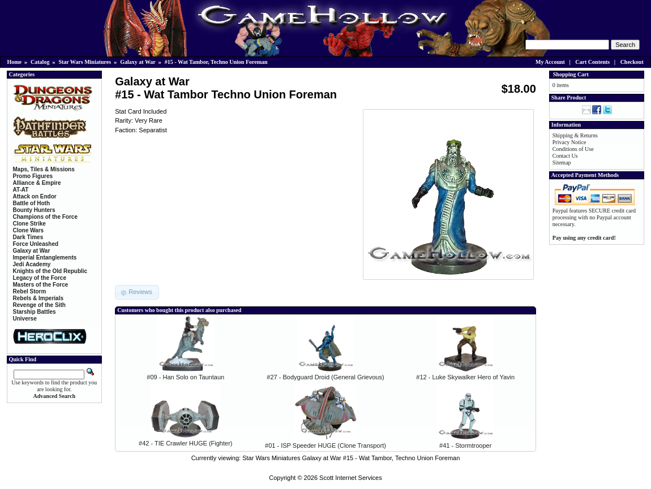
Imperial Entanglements (45, 257)
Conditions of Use (573, 149)
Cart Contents (592, 62)
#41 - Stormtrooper (465, 445)
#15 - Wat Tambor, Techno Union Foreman (216, 62)
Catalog (40, 62)
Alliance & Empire (37, 183)
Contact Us (565, 156)
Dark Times (28, 237)
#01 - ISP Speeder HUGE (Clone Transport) (325, 445)
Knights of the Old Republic (50, 271)
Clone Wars (28, 230)
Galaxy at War (138, 62)
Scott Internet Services (350, 477)
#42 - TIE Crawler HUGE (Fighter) (185, 443)
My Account (550, 62)
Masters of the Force (40, 285)
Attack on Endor (35, 196)
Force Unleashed (36, 244)
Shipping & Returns (575, 135)
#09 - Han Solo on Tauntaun (185, 377)
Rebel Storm (29, 291)
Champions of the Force (45, 217)
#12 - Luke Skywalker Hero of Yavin (465, 377)
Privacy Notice (569, 142)
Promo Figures (33, 176)
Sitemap (562, 162)
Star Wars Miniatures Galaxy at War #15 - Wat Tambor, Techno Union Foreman (351, 458)
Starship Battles (34, 312)
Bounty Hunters (34, 210)
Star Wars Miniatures (84, 62)
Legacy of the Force (39, 278)
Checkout (632, 62)
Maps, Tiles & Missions (44, 169)
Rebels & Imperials (38, 298)
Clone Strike (29, 223)
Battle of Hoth (31, 203)
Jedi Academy (32, 264)
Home (14, 62)
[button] (137, 292)
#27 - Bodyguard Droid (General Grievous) (325, 377)
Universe (25, 318)
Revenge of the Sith (39, 305)
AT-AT (21, 190)
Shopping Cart (571, 74)
